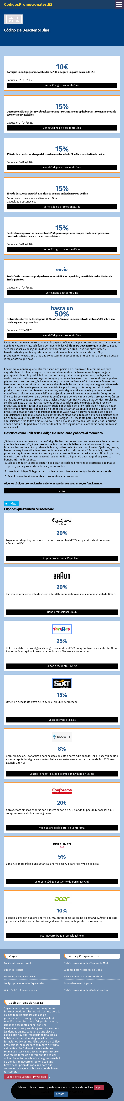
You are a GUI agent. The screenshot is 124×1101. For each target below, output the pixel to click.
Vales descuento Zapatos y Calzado (83, 976)
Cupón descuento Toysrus (62, 666)
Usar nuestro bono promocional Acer (62, 935)
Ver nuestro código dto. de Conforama (62, 827)
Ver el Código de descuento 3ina (62, 127)
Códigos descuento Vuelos (18, 963)
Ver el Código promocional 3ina (62, 206)
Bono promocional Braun (62, 612)
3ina (62, 490)
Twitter (11, 503)
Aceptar (60, 1094)
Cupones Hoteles (13, 969)
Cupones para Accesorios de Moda (83, 969)
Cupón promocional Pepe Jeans (62, 558)
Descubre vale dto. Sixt (62, 719)
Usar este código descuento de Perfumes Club (62, 881)
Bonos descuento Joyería (78, 983)
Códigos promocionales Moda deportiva (86, 990)
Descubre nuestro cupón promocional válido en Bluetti (61, 773)
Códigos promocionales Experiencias (24, 983)
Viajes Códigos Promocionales (20, 990)
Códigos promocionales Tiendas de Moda (86, 963)
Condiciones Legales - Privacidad (26, 1076)
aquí (98, 1087)
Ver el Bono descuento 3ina (62, 292)
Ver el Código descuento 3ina (62, 85)
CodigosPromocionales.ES (28, 4)
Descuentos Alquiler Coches (19, 976)
